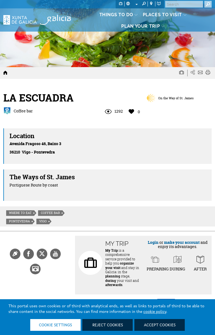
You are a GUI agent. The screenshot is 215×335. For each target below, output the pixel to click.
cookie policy (154, 312)
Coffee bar (50, 213)
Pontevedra (19, 221)
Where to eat (20, 213)
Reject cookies (107, 325)
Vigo (43, 221)
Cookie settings (55, 325)
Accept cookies (160, 325)
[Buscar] (184, 4)
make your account (182, 242)
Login (153, 242)
